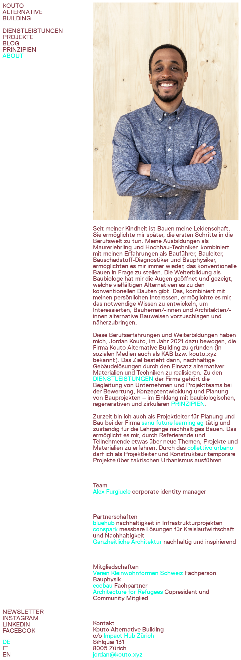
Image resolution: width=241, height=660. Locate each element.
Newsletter (23, 612)
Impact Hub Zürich (129, 635)
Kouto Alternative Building (23, 12)
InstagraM (21, 618)
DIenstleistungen (33, 31)
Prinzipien (19, 49)
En (7, 654)
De (6, 642)
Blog (11, 43)
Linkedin (16, 624)
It (5, 648)
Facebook (19, 630)
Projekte (18, 37)
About (13, 56)
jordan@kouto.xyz (117, 654)
